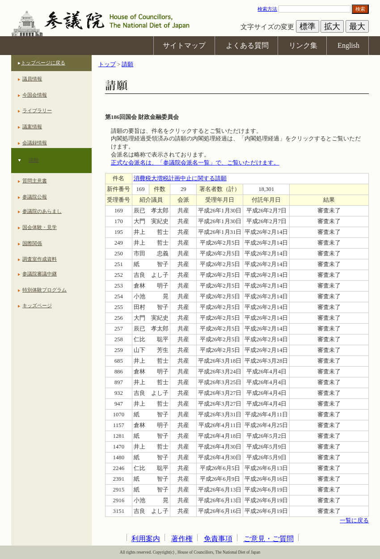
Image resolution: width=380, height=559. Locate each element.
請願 (33, 160)
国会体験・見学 (39, 227)
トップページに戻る (43, 62)
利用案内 (145, 538)
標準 (308, 26)
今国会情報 (34, 94)
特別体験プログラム (44, 289)
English (348, 45)
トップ (107, 64)
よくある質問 (247, 45)
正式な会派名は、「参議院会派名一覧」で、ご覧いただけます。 (195, 163)
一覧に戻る (354, 520)
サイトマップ (184, 45)
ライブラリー (37, 110)
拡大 (332, 26)
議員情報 (32, 78)
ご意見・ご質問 (269, 538)
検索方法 (267, 9)
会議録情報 (34, 142)
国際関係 (32, 243)
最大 (357, 26)
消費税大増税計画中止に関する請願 (180, 178)
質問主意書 (34, 180)
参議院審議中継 (39, 273)
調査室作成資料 (39, 259)
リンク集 (303, 45)
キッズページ (37, 305)
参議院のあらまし (42, 211)
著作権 (182, 538)
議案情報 (32, 126)
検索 (360, 9)
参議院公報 (34, 196)
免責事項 (218, 538)
